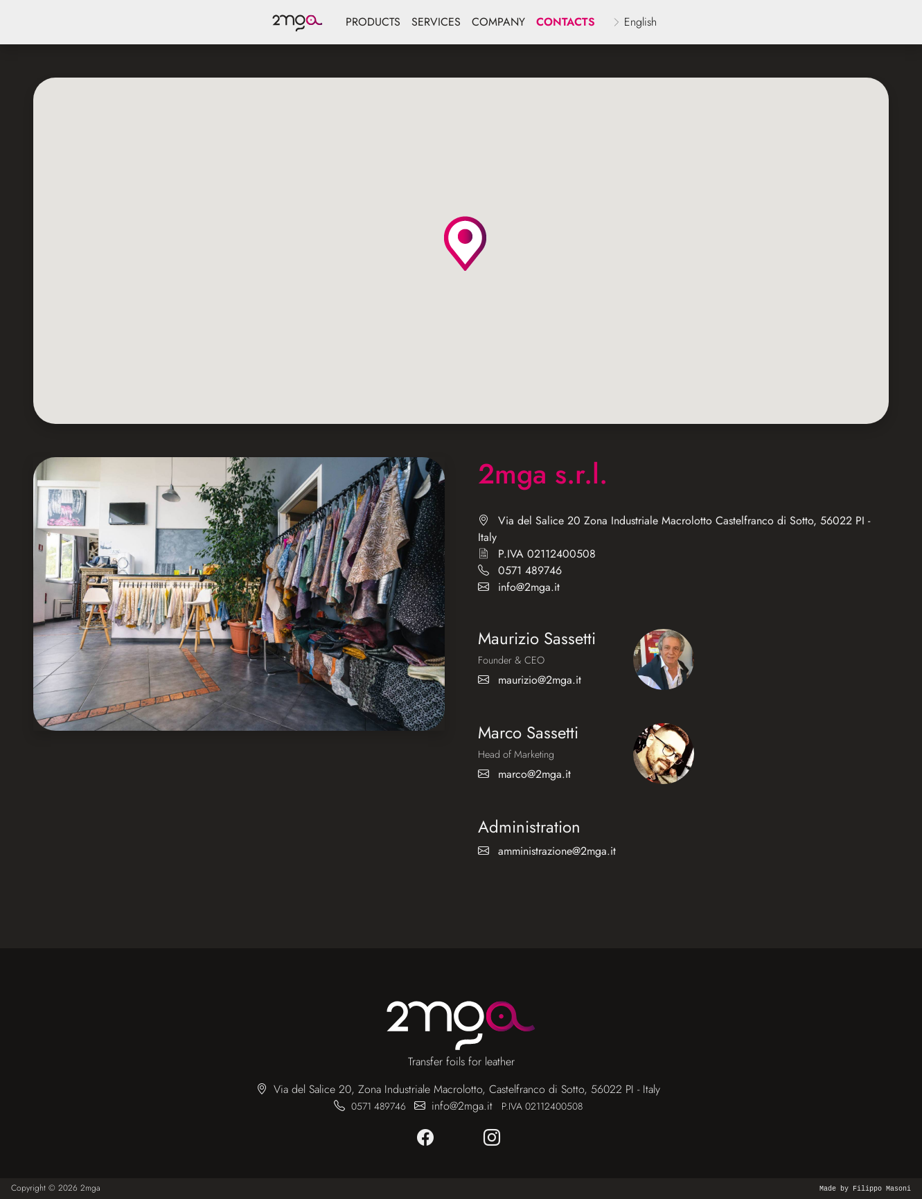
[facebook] (428, 1138)
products (373, 22)
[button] (465, 243)
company (498, 22)
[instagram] (495, 1138)
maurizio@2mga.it (539, 680)
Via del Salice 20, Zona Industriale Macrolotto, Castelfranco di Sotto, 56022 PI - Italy (467, 1089)
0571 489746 (530, 570)
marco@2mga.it (534, 774)
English (640, 22)
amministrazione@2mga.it (557, 851)
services (436, 22)
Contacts (565, 22)
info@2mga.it (529, 587)
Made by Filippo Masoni (865, 1189)
